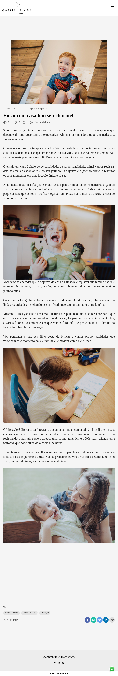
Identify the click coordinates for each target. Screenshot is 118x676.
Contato (69, 657)
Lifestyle (45, 613)
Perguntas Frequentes (37, 108)
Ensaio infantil (29, 613)
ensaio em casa (11, 613)
